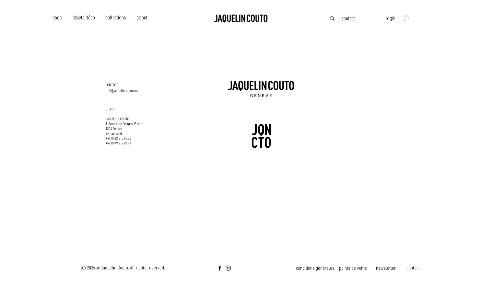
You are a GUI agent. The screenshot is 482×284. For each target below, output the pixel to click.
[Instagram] (228, 268)
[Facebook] (220, 268)
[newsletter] (386, 268)
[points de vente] (353, 268)
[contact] (348, 18)
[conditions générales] (316, 268)
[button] (406, 18)
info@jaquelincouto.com (122, 90)
